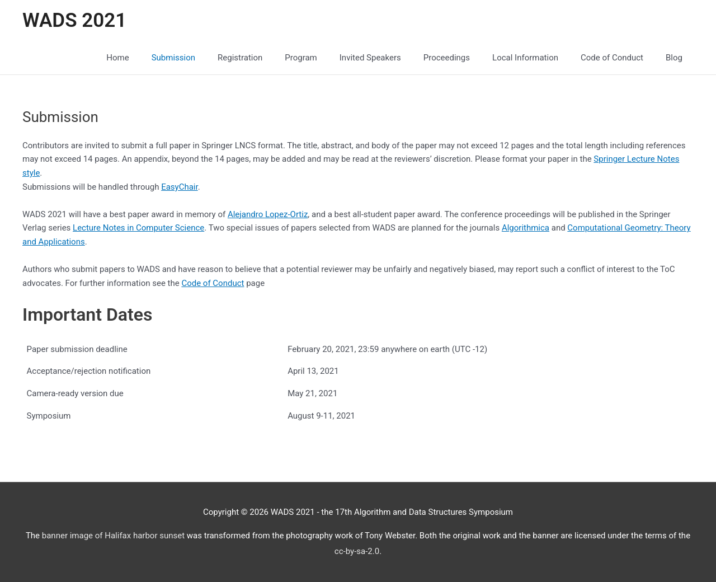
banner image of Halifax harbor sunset (113, 536)
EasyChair (179, 187)
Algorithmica (525, 228)
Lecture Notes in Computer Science (138, 228)
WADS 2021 (74, 20)
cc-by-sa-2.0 (357, 551)
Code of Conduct (212, 283)
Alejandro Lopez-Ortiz (268, 214)
